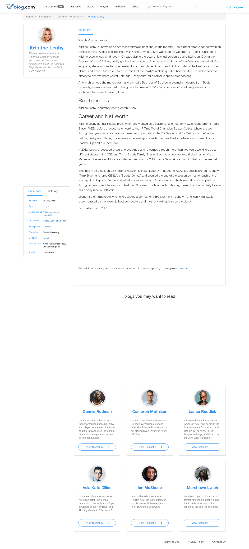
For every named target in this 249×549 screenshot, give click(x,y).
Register (238, 7)
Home (29, 17)
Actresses (75, 6)
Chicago (47, 226)
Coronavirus (54, 6)
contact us (183, 269)
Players (104, 6)
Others (135, 6)
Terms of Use (171, 542)
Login (229, 7)
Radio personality (51, 212)
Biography (44, 17)
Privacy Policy (196, 542)
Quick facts (34, 191)
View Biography (94, 447)
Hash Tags (52, 191)
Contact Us (219, 542)
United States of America (54, 221)
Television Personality (69, 17)
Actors (90, 6)
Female (46, 238)
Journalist (47, 215)
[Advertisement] (46, 134)
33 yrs (46, 206)
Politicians (120, 6)
